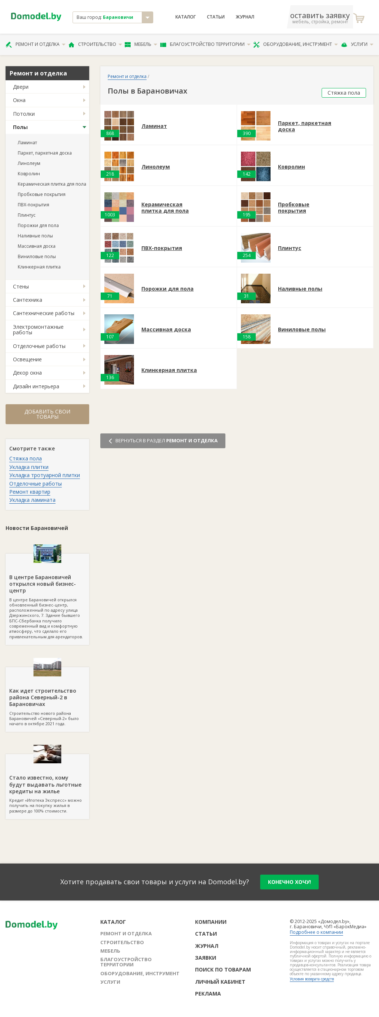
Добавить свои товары (47, 414)
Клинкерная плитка (39, 267)
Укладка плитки (28, 466)
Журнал (245, 17)
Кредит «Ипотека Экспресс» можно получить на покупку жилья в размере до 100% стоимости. (47, 783)
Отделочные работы (39, 345)
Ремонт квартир (29, 491)
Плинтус (27, 215)
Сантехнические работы (43, 313)
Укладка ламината (32, 499)
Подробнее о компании (316, 932)
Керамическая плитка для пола (52, 184)
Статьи (216, 17)
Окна (19, 100)
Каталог (185, 17)
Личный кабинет (220, 981)
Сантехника (27, 299)
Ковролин (29, 173)
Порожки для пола (38, 225)
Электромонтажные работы (38, 329)
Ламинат (27, 142)
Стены (21, 286)
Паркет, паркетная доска (45, 153)
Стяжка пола (25, 458)
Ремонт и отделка (36, 44)
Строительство (95, 44)
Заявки (205, 957)
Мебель (141, 44)
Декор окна (27, 372)
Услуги (357, 44)
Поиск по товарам (223, 969)
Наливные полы (35, 236)
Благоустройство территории (205, 44)
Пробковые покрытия (42, 194)
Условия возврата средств (312, 978)
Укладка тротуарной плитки (44, 475)
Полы (20, 127)
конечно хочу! (289, 881)
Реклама (208, 993)
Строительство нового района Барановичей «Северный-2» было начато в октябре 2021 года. (47, 696)
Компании (211, 922)
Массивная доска (37, 246)
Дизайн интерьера (36, 386)
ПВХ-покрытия (33, 205)
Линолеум (29, 163)
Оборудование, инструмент (295, 44)
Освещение (27, 359)
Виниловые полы (37, 256)
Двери (20, 86)
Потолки (24, 113)
